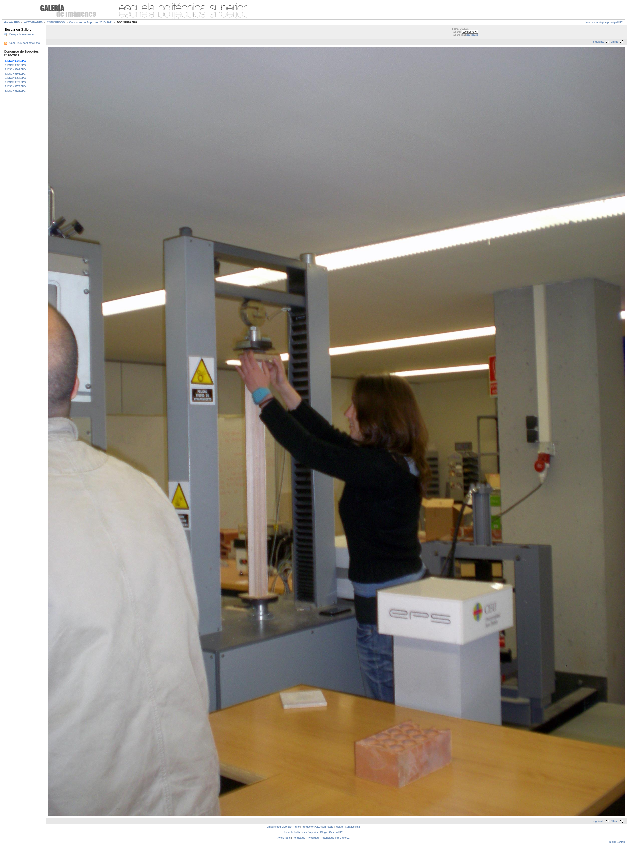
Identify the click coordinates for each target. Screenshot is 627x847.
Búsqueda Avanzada (21, 34)
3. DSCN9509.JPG (15, 69)
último (614, 41)
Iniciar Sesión (617, 842)
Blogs (323, 832)
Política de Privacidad (306, 837)
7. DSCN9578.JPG (15, 86)
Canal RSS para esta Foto (24, 43)
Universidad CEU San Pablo (283, 826)
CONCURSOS (56, 22)
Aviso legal (283, 837)
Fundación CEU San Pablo (317, 826)
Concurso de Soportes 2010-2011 (91, 22)
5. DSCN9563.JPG (15, 78)
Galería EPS (12, 22)
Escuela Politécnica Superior (301, 832)
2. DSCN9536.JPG (15, 65)
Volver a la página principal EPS (604, 22)
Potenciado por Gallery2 (335, 837)
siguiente (598, 41)
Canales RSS (353, 826)
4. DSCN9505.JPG (15, 73)
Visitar (339, 826)
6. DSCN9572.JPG (15, 82)
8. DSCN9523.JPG (15, 90)
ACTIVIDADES (33, 22)
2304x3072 (472, 35)
